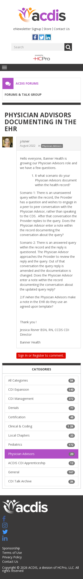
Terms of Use (12, 553)
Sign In (23, 355)
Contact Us (62, 29)
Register (38, 355)
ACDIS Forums (27, 83)
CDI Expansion (41, 389)
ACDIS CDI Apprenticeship (41, 463)
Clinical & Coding (41, 426)
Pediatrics (41, 444)
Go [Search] (68, 47)
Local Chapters (41, 435)
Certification (41, 417)
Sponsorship (11, 548)
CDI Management (41, 398)
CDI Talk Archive (41, 481)
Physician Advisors (52, 145)
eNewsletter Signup (27, 29)
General (41, 472)
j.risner (24, 141)
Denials (41, 408)
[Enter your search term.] (37, 47)
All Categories (41, 380)
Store (47, 29)
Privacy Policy (12, 557)
